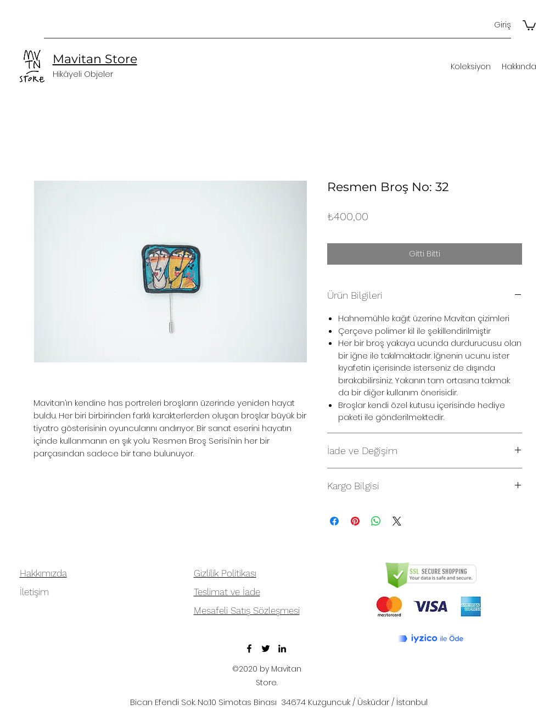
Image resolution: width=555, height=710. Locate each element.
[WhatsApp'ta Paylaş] (376, 521)
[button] (529, 24)
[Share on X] (396, 521)
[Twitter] (265, 648)
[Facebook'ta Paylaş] (334, 521)
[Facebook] (249, 648)
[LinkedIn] (282, 648)
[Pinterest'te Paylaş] (355, 521)
